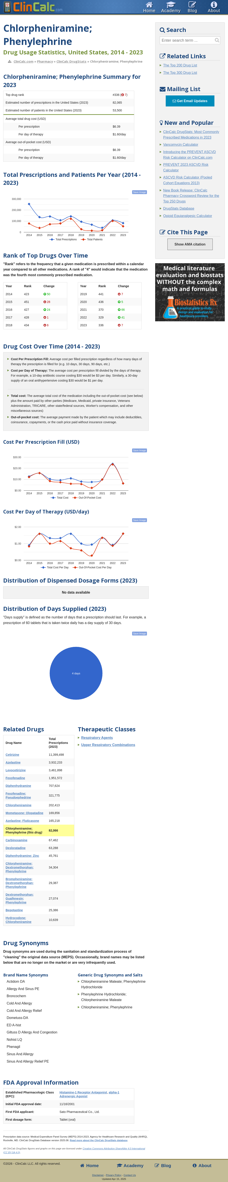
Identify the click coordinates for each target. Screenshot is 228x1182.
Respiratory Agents (97, 738)
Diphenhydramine (18, 785)
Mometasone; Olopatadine (24, 813)
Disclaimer (98, 1175)
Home (89, 1165)
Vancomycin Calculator (180, 144)
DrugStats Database (178, 208)
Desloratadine (16, 848)
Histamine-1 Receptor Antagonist (83, 1092)
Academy (130, 1165)
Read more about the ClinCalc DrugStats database (98, 1140)
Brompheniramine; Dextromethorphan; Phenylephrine (20, 883)
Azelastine (13, 762)
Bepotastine (14, 910)
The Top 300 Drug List (180, 72)
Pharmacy (45, 61)
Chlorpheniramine (18, 805)
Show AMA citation (190, 244)
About (201, 1165)
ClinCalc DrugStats (71, 61)
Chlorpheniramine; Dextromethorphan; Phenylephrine (20, 867)
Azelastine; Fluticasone (22, 820)
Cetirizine (12, 754)
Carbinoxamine (16, 840)
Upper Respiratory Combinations (108, 745)
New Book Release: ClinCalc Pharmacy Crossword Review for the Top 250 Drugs (191, 196)
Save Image (139, 192)
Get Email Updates (190, 101)
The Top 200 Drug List (180, 65)
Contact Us (129, 1175)
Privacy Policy (114, 1175)
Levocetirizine (16, 770)
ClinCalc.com (23, 61)
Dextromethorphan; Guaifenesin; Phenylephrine (20, 898)
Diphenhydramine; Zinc (22, 855)
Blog (162, 1165)
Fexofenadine (15, 778)
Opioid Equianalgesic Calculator (187, 216)
